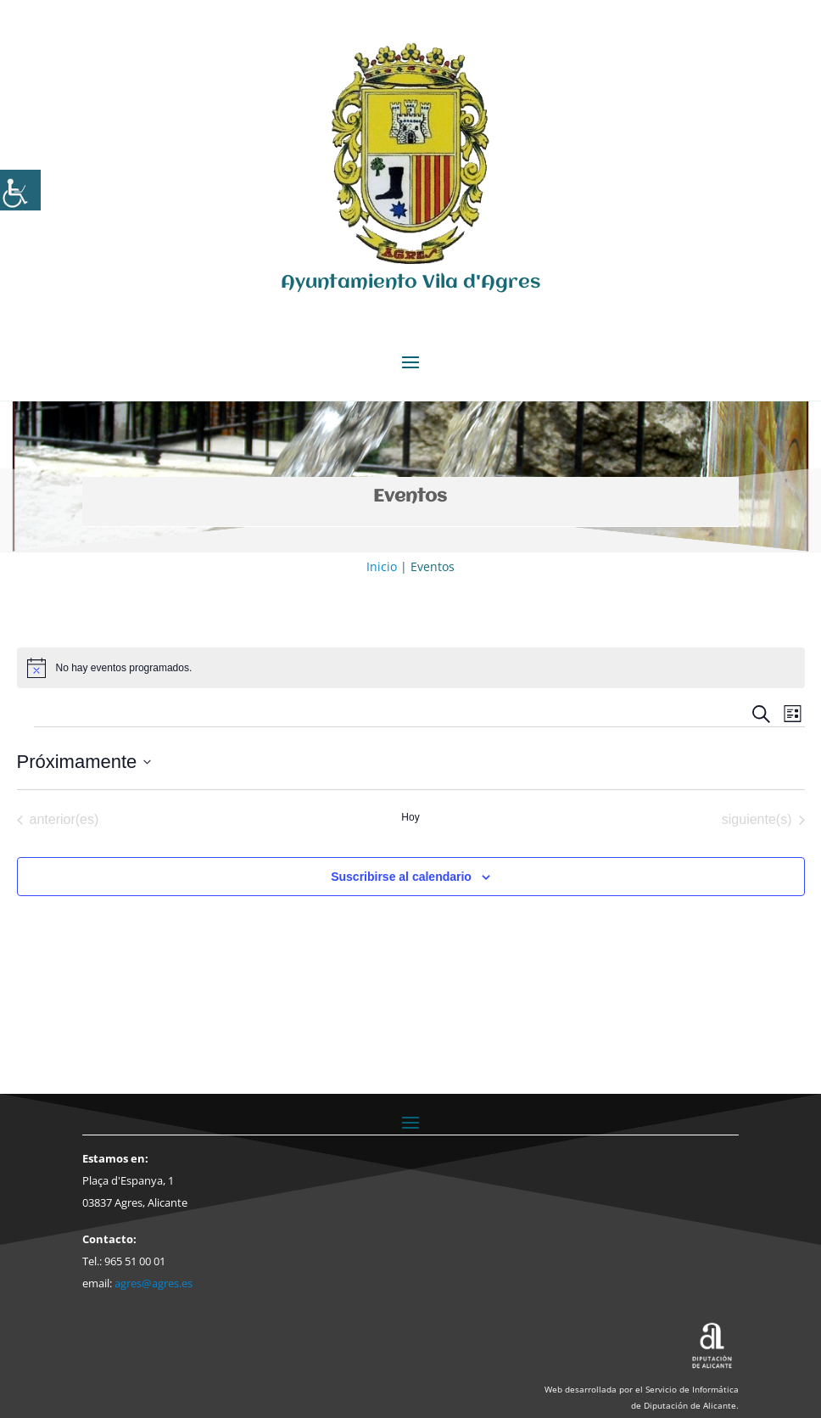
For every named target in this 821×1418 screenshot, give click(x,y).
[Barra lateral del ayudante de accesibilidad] (20, 190)
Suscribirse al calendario (401, 876)
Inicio (381, 566)
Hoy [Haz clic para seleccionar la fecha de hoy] (410, 817)
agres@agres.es (153, 1283)
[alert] (411, 667)
